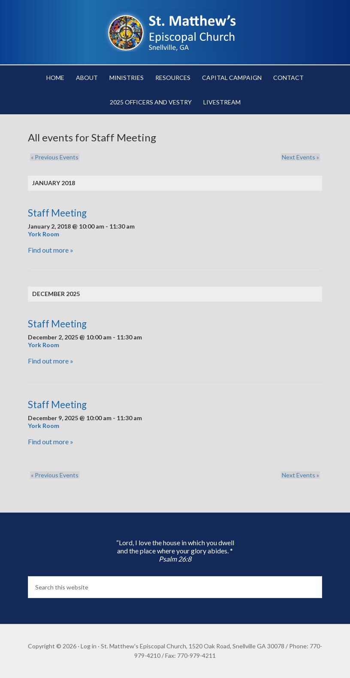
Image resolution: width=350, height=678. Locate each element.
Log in (89, 646)
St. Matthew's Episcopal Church (175, 30)
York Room (43, 234)
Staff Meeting (57, 213)
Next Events (301, 157)
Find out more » (50, 250)
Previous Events (54, 157)
